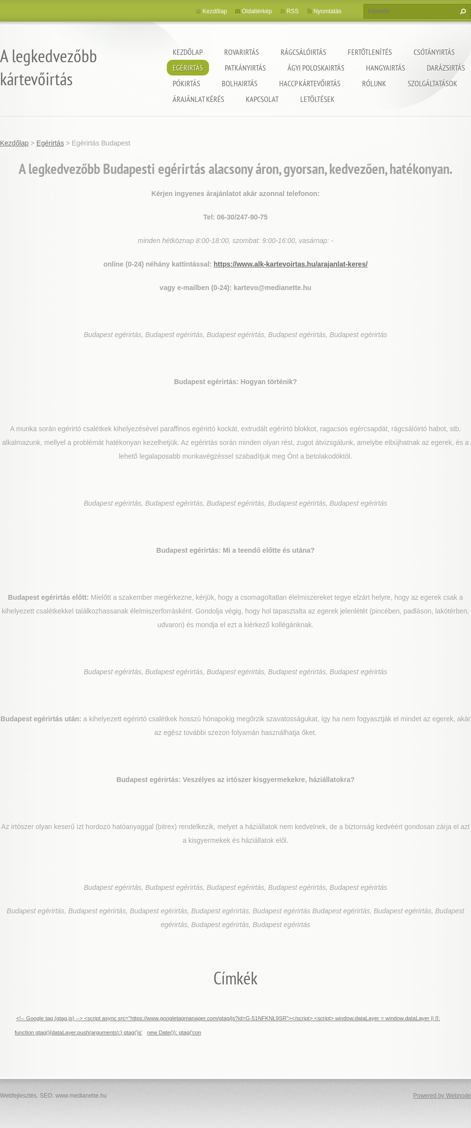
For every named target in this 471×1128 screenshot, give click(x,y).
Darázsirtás (446, 68)
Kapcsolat (262, 99)
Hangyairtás (385, 68)
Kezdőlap (188, 52)
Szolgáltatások (432, 83)
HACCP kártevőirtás (309, 83)
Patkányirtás (245, 68)
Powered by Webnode (442, 1095)
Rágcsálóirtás (303, 52)
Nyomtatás (327, 11)
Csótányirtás (434, 52)
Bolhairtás (240, 83)
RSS (293, 11)
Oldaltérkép (257, 11)
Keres (461, 11)
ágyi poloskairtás (316, 68)
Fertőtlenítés (370, 52)
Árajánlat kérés (198, 99)
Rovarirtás (241, 52)
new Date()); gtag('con (174, 1032)
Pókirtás (186, 83)
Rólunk (374, 83)
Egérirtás (188, 68)
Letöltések (317, 99)
